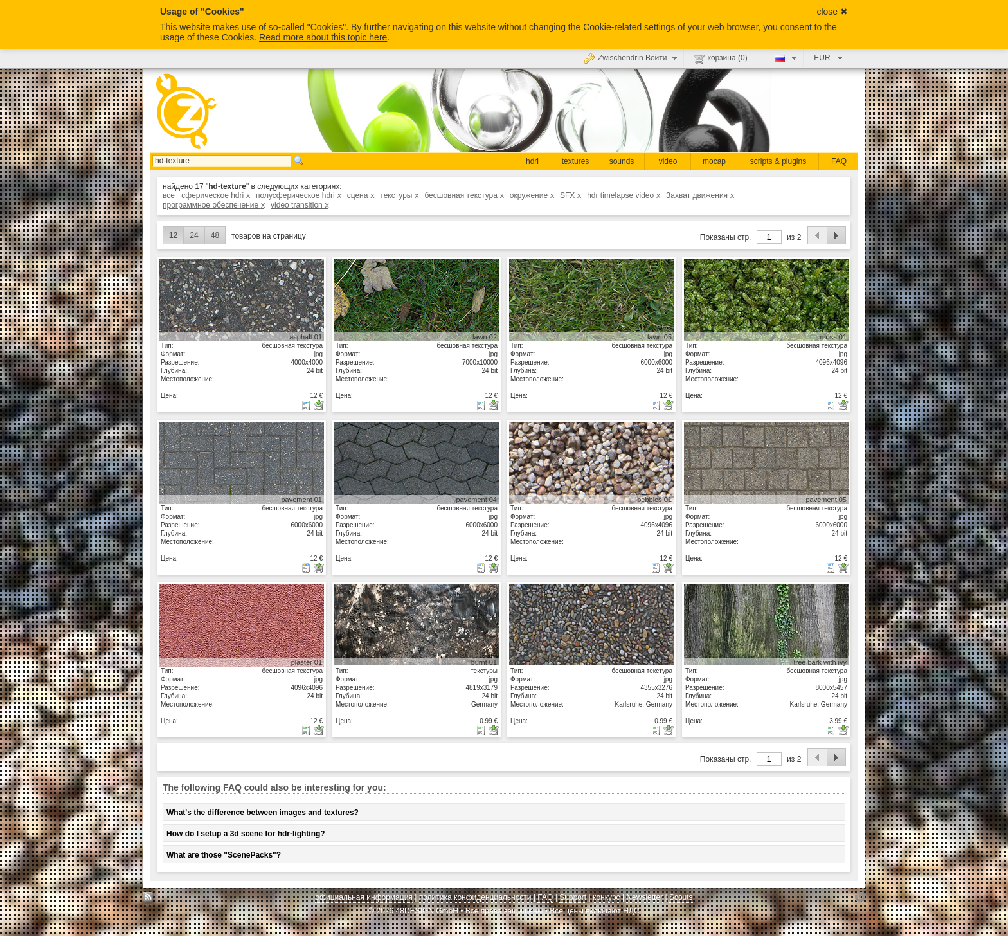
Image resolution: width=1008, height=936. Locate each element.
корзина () (721, 58)
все (169, 195)
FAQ (839, 161)
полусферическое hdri (298, 195)
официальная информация (363, 897)
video (668, 161)
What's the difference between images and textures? (262, 812)
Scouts (681, 897)
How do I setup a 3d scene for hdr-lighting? (245, 833)
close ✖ (832, 11)
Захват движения (700, 195)
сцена (360, 195)
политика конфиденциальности (475, 897)
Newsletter (644, 897)
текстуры (399, 195)
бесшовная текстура (463, 195)
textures (576, 161)
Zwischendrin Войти (632, 58)
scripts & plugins (778, 161)
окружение (532, 195)
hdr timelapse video (623, 195)
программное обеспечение (213, 205)
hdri (532, 161)
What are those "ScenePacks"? (223, 855)
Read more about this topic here (323, 37)
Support (572, 897)
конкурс (606, 897)
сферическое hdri (215, 195)
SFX (570, 195)
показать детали (241, 299)
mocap (714, 161)
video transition (299, 205)
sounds (621, 161)
